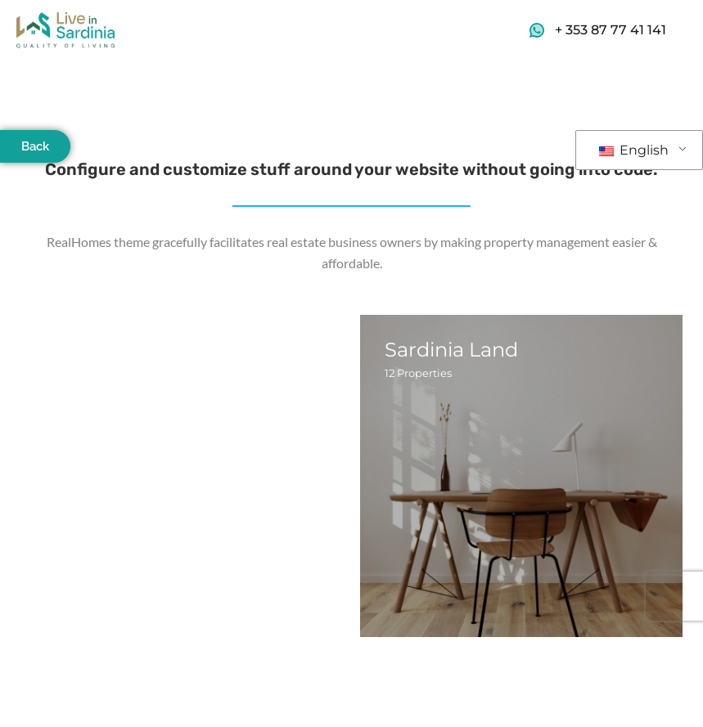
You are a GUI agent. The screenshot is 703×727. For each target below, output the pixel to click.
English (634, 150)
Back (35, 146)
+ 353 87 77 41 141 (610, 30)
